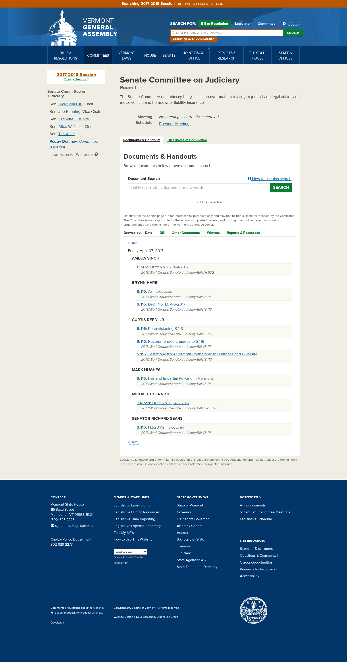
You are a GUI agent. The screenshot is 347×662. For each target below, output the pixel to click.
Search (293, 33)
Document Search (210, 179)
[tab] (142, 140)
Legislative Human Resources (136, 512)
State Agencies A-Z (192, 560)
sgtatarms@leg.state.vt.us (72, 525)
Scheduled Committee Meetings (265, 512)
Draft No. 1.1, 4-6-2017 (161, 304)
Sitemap (246, 549)
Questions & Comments (258, 555)
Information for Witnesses (74, 154)
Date (148, 233)
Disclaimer (121, 563)
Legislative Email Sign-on (133, 505)
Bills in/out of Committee (187, 140)
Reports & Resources (243, 233)
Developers (58, 622)
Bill (162, 233)
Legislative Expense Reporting (137, 526)
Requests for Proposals (257, 569)
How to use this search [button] (269, 178)
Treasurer (184, 546)
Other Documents (186, 233)
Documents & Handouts (141, 140)
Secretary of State (190, 539)
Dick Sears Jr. (70, 104)
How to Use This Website (133, 539)
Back (133, 243)
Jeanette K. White (73, 119)
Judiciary (184, 553)
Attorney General (190, 526)
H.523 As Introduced (160, 427)
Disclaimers (264, 549)
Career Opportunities (256, 562)
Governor (184, 512)
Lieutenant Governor (193, 519)
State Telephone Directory (197, 567)
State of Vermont (190, 505)
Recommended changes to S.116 (170, 341)
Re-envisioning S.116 (160, 328)
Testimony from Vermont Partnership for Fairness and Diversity (197, 354)
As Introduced (154, 291)
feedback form (73, 612)
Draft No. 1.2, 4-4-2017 (162, 267)
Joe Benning (69, 111)
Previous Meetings (175, 123)
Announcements (253, 505)
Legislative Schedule (256, 519)
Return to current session (200, 4)
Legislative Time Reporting (134, 519)
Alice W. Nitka (70, 126)
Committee (267, 23)
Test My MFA (124, 533)
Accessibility (249, 576)
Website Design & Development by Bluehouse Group (146, 617)
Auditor (182, 533)
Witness (213, 233)
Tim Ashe (66, 134)
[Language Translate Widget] (130, 552)
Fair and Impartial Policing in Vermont (175, 378)
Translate (135, 557)
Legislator (243, 23)
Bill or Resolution (214, 24)
